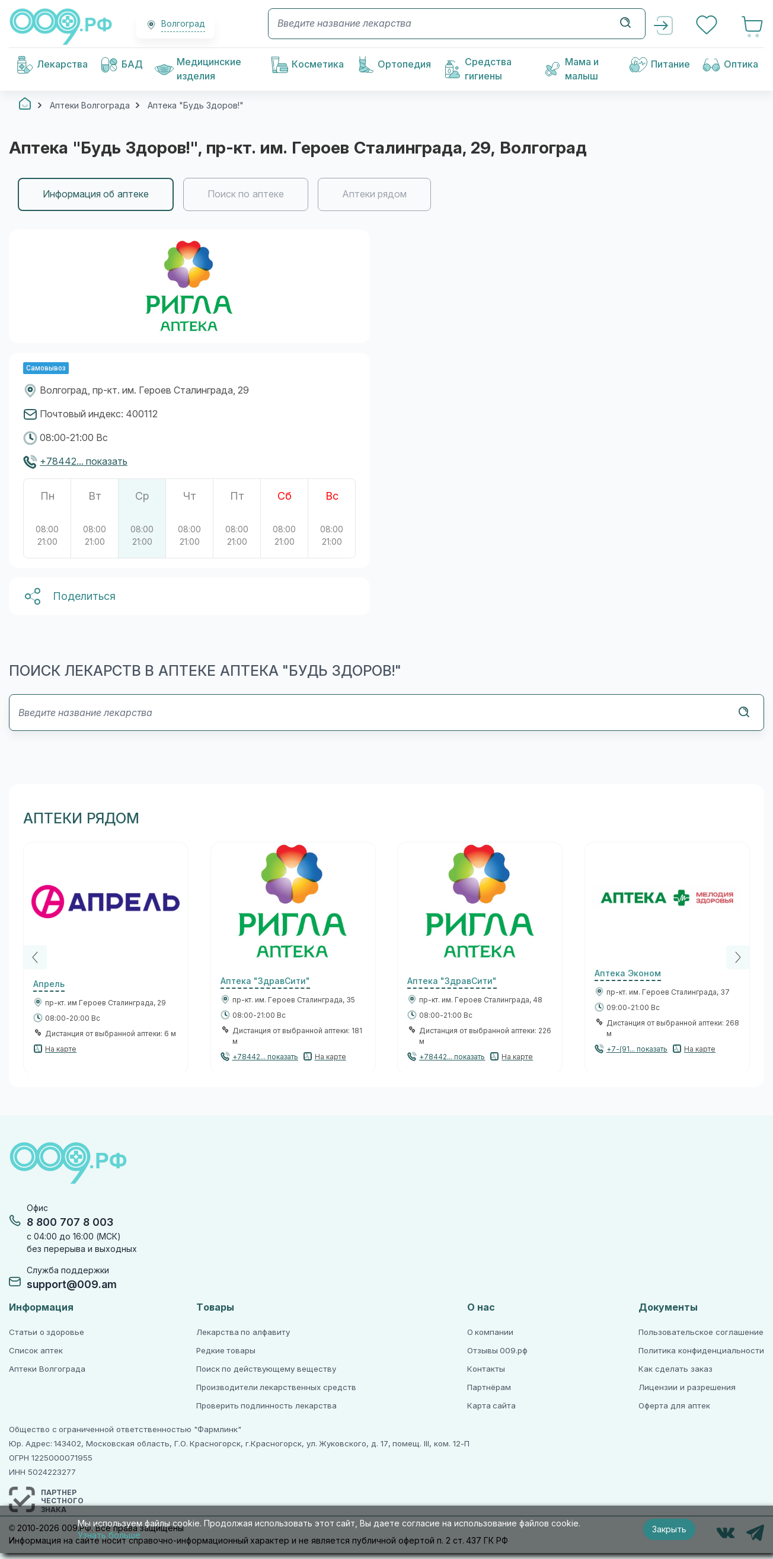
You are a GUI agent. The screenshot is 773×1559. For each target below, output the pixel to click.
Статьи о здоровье (46, 1332)
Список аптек (36, 1350)
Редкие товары (226, 1350)
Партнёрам (489, 1387)
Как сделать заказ (675, 1369)
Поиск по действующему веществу (266, 1369)
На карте (60, 1049)
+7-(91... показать (636, 1049)
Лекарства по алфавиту (243, 1332)
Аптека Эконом (628, 973)
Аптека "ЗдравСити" (265, 981)
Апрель (49, 984)
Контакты (486, 1369)
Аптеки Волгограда (47, 1369)
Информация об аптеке (96, 194)
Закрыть (669, 1529)
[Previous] (35, 957)
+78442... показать (83, 461)
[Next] (738, 957)
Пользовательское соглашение (701, 1332)
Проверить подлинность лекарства (266, 1405)
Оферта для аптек (674, 1405)
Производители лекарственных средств (276, 1387)
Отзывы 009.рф (497, 1350)
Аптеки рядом (374, 194)
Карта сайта (491, 1405)
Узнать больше (109, 1535)
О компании (490, 1332)
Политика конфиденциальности (701, 1350)
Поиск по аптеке (245, 194)
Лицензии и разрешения (686, 1387)
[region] (386, 194)
